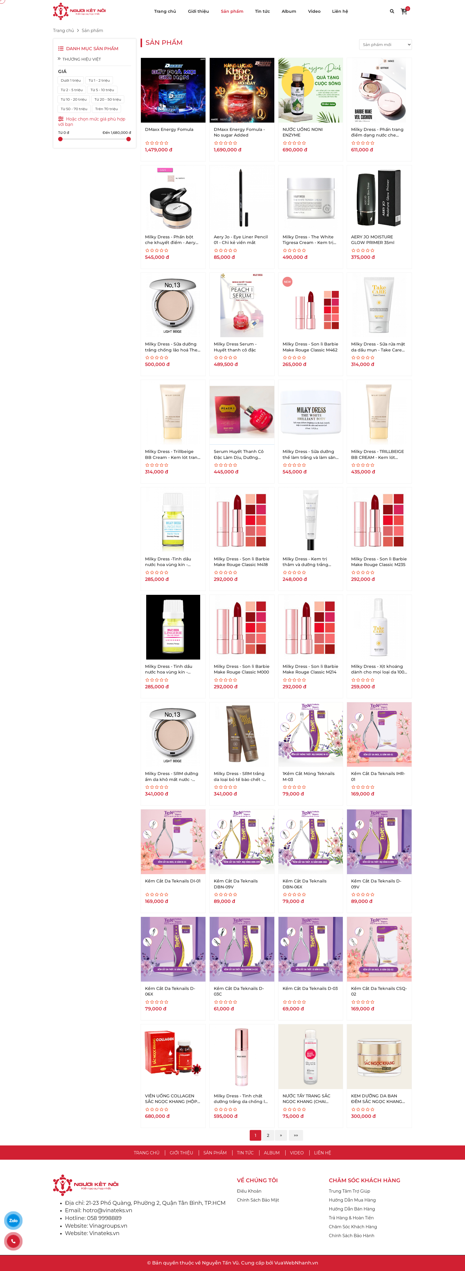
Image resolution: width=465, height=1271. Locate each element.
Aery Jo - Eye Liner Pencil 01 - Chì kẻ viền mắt (241, 239)
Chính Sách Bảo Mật (258, 1200)
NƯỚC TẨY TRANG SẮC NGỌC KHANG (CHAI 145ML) (306, 1101)
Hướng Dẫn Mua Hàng (352, 1200)
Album (289, 11)
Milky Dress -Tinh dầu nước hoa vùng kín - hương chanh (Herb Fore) (172, 564)
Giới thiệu (198, 11)
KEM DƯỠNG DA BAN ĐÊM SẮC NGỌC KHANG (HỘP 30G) (376, 1101)
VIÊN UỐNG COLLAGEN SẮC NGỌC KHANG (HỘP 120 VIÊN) (171, 1101)
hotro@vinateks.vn (107, 1210)
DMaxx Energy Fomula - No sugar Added (239, 132)
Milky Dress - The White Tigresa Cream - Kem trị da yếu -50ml (308, 242)
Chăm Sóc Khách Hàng (353, 1226)
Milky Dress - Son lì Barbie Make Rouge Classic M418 (242, 562)
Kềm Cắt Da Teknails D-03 (310, 988)
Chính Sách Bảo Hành (351, 1235)
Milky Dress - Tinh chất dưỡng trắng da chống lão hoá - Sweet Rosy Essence (242, 1101)
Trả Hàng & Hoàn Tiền (351, 1218)
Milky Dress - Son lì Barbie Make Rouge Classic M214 (310, 669)
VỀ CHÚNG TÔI (257, 1181)
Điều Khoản (249, 1191)
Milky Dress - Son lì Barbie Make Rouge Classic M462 (310, 347)
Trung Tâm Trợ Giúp (349, 1191)
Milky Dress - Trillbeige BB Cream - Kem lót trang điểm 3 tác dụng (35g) (172, 457)
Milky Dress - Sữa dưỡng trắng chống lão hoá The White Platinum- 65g (171, 349)
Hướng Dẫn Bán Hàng (352, 1209)
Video (314, 11)
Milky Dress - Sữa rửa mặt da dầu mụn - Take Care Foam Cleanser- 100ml (378, 349)
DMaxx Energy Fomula (169, 129)
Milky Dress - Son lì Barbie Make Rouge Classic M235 (379, 562)
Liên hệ (340, 11)
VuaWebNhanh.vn (296, 1263)
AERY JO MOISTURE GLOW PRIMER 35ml (372, 239)
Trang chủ (165, 11)
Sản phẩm (232, 11)
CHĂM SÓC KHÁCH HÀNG (364, 1181)
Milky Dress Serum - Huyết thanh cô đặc (235, 347)
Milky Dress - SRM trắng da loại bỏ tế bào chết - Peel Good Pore (239, 779)
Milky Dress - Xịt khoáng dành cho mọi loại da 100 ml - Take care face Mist (377, 672)
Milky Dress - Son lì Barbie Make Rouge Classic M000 (242, 669)
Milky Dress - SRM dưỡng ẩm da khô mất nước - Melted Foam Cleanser (171, 779)
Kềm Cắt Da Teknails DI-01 (172, 881)
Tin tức (262, 11)
